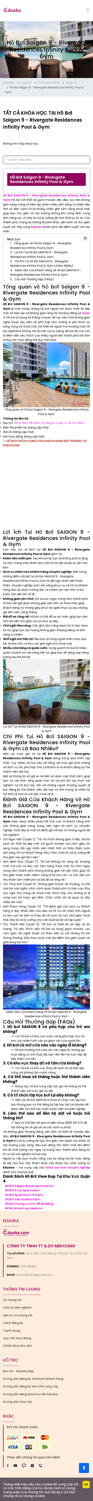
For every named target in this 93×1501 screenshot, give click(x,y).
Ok (86, 1484)
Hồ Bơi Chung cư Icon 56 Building (29, 1204)
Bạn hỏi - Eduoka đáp (18, 1371)
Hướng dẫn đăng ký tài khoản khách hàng (33, 1379)
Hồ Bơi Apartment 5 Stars (24, 1195)
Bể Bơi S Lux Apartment (22, 1190)
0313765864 (28, 1266)
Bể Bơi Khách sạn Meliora (23, 1208)
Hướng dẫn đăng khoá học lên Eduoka (30, 1394)
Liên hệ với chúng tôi (17, 1315)
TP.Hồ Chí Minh (48, 82)
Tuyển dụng (11, 1331)
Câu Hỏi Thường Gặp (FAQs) (34, 279)
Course (25, 82)
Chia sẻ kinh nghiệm (17, 1308)
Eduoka (8, 82)
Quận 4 (71, 82)
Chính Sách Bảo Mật (17, 1346)
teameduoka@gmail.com (34, 1275)
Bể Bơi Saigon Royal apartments (29, 1186)
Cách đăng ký (13, 1323)
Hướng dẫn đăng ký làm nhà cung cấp (30, 1386)
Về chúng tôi (12, 1300)
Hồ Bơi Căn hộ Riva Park (22, 1199)
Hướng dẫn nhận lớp (17, 1402)
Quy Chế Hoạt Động (17, 1338)
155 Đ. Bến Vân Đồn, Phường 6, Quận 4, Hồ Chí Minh (49, 423)
